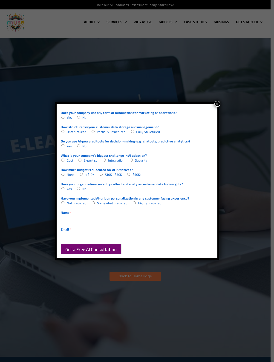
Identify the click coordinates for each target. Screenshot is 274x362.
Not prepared (77, 203)
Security (141, 160)
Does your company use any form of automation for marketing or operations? (119, 113)
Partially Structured (111, 132)
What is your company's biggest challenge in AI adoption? (104, 155)
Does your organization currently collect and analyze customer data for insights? (122, 184)
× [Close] (217, 104)
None (71, 175)
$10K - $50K (113, 175)
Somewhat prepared (112, 203)
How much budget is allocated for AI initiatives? (97, 170)
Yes (69, 117)
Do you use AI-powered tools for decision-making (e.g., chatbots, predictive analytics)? (125, 141)
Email (66, 229)
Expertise (91, 160)
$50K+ (137, 175)
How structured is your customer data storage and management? (110, 127)
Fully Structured (148, 132)
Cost (70, 160)
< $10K (89, 175)
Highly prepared (150, 203)
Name (66, 212)
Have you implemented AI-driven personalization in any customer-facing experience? (125, 198)
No (84, 117)
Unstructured (76, 132)
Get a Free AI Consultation (91, 249)
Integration (116, 160)
